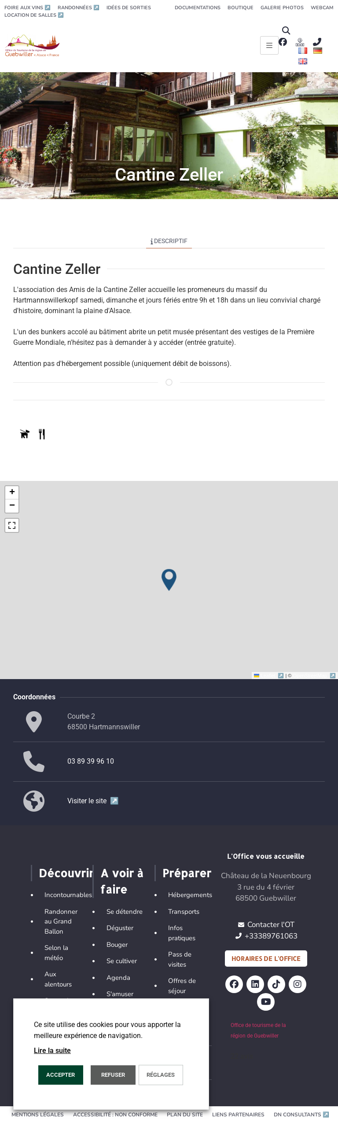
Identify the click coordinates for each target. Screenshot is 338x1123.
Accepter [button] (60, 1074)
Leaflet (269, 675)
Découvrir (66, 873)
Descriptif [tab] (169, 240)
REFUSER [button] (113, 1074)
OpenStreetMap (314, 675)
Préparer (186, 873)
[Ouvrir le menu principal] (269, 45)
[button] (286, 30)
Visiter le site (93, 801)
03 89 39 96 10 (90, 761)
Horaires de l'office (266, 958)
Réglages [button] (161, 1074)
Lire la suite (52, 1050)
